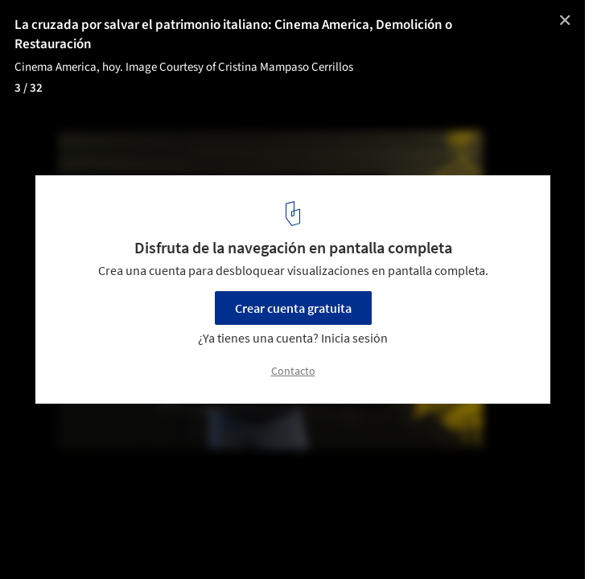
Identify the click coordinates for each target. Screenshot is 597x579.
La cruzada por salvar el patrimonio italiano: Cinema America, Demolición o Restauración (233, 34)
